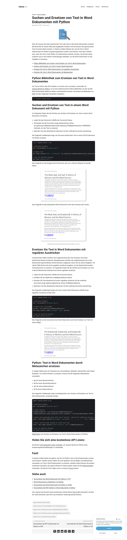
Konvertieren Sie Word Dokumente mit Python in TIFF (52, 479)
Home (21, 7)
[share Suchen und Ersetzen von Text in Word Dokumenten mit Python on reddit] (62, 531)
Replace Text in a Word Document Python (44, 516)
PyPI (33, 94)
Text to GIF (76, 492)
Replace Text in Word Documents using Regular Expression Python (51, 513)
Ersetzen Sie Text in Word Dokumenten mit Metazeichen (53, 72)
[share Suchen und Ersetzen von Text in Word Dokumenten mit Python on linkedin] (58, 531)
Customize (102, 533)
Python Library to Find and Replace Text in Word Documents (49, 506)
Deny (116, 533)
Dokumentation (88, 466)
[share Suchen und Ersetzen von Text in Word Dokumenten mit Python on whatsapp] (69, 531)
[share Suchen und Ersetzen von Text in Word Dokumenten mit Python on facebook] (65, 531)
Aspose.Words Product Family (41, 502)
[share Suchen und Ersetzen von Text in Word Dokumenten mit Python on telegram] (73, 531)
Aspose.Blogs (41, 14)
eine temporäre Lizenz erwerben (51, 445)
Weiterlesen (36, 434)
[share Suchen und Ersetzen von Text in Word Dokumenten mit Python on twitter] (54, 531)
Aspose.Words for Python (41, 89)
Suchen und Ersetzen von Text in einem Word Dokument (53, 66)
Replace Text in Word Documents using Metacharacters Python (50, 509)
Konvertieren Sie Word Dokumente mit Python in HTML (53, 485)
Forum (71, 468)
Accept (109, 528)
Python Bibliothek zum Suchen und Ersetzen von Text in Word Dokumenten (60, 63)
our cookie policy (106, 524)
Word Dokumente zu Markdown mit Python (49, 482)
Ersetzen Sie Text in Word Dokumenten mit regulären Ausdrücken (56, 69)
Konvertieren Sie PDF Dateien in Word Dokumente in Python (54, 488)
